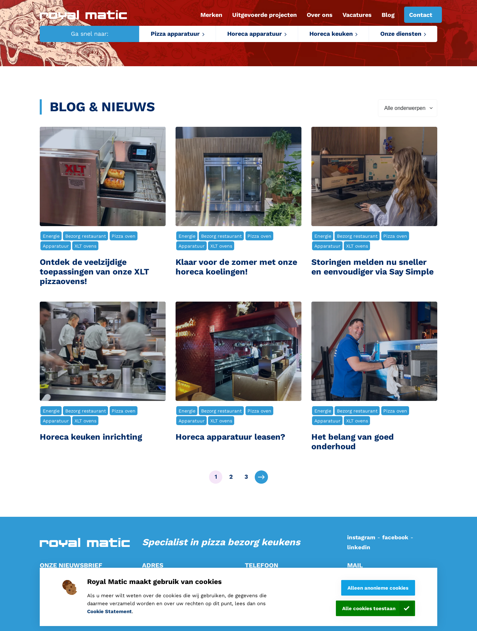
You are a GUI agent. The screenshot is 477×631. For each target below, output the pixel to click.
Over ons (320, 14)
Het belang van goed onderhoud (352, 441)
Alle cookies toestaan (369, 608)
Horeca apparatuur (254, 33)
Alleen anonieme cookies (377, 588)
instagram (361, 537)
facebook (395, 537)
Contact (420, 14)
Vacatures (357, 14)
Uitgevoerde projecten (264, 14)
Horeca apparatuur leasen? (230, 437)
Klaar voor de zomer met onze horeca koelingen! (236, 267)
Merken (211, 14)
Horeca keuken (331, 33)
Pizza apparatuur (175, 33)
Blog (388, 14)
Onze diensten (400, 33)
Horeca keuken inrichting (91, 437)
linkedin (358, 547)
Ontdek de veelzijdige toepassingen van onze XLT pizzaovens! (94, 272)
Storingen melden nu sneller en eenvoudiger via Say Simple (372, 267)
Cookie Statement (109, 611)
